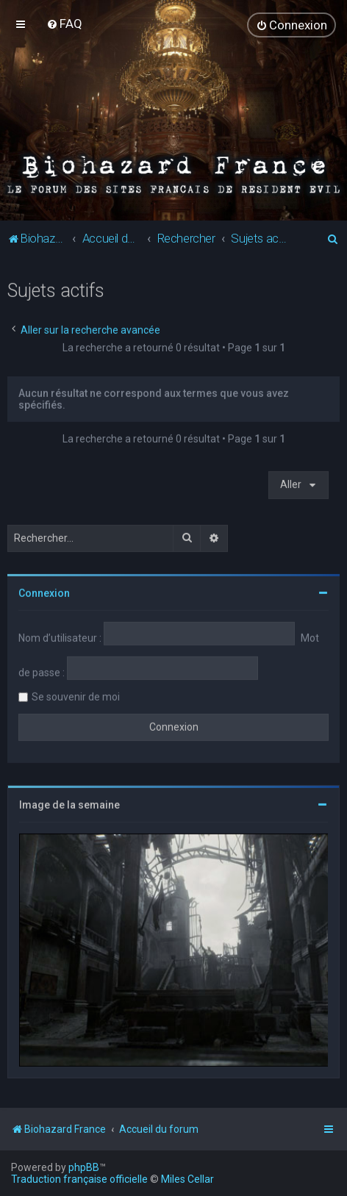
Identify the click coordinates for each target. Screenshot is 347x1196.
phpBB (83, 1167)
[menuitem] (64, 23)
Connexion (44, 592)
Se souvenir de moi (76, 696)
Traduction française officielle (79, 1179)
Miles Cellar (187, 1179)
